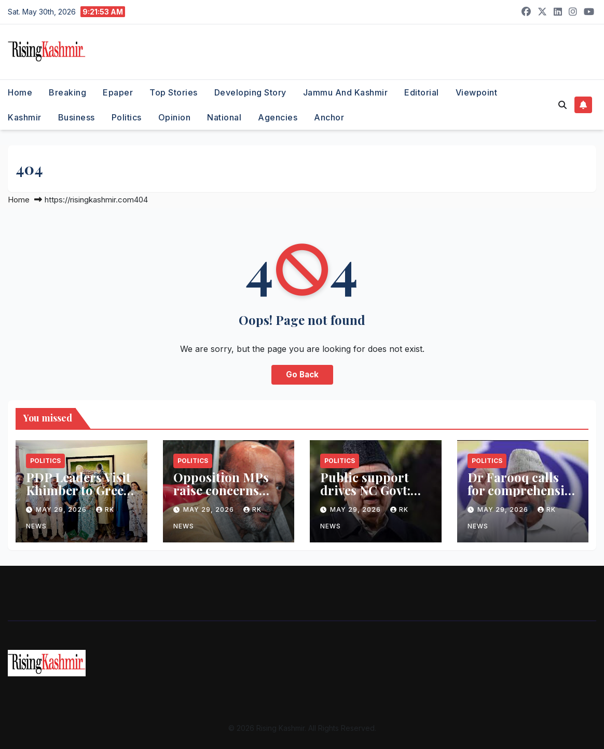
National (224, 117)
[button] (562, 105)
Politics (127, 117)
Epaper (118, 92)
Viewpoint (477, 92)
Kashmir (25, 117)
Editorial (421, 92)
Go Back (302, 374)
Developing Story (250, 92)
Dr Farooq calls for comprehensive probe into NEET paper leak (522, 496)
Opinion (174, 117)
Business (76, 117)
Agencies (277, 117)
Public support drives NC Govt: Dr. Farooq (365, 490)
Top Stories (173, 92)
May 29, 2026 (62, 509)
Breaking (67, 92)
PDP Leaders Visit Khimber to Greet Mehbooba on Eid (78, 490)
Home (20, 92)
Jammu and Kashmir (345, 92)
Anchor (329, 117)
